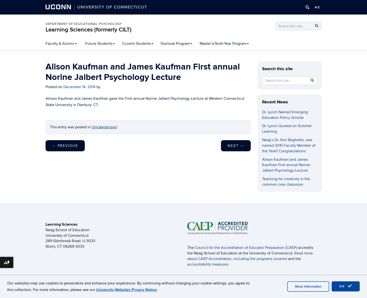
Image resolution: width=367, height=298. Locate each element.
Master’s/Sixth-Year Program (224, 43)
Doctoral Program (176, 43)
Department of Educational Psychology (84, 24)
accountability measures (207, 264)
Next (236, 146)
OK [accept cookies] (345, 286)
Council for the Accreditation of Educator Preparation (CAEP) (246, 247)
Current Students (137, 43)
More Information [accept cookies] (308, 286)
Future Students (100, 43)
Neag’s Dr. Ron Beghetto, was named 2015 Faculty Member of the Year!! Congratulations (288, 145)
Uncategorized (104, 127)
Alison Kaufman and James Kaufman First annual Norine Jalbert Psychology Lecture (286, 165)
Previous (65, 146)
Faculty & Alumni (61, 43)
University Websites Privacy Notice (126, 289)
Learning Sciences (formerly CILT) (89, 29)
